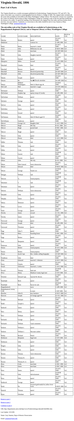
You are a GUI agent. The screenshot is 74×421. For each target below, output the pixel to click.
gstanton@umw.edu (20, 23)
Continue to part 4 (6, 405)
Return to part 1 (5, 399)
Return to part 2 (5, 402)
